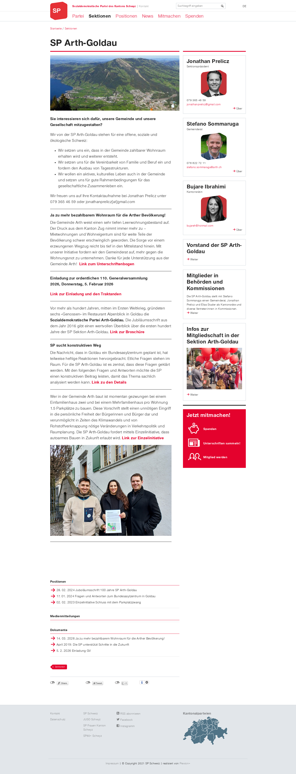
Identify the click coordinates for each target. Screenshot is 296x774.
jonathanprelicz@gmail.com (204, 104)
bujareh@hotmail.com (200, 225)
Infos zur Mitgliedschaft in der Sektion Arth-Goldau (213, 335)
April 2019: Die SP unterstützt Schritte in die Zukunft (93, 645)
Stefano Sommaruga (213, 124)
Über (239, 108)
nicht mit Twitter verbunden (88, 683)
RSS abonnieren (130, 713)
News (147, 16)
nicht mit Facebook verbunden (52, 683)
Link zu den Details (109, 382)
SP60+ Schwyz (92, 736)
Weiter (194, 259)
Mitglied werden (215, 457)
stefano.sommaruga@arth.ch (204, 167)
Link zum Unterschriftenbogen (106, 264)
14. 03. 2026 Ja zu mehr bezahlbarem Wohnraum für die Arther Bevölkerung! (111, 638)
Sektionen (100, 16)
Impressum (112, 763)
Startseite (56, 28)
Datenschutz (57, 719)
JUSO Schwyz (92, 719)
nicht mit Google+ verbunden (117, 683)
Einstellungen (146, 682)
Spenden (194, 16)
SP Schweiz (90, 713)
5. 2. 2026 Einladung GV (74, 651)
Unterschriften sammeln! (221, 443)
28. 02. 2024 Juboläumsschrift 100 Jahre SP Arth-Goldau (97, 590)
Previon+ (185, 763)
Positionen (126, 16)
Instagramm (127, 726)
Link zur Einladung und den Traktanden (85, 294)
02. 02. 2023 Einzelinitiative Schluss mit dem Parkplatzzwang (99, 602)
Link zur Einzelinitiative (143, 438)
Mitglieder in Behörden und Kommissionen (205, 282)
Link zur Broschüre (127, 332)
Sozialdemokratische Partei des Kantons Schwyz (104, 6)
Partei (78, 16)
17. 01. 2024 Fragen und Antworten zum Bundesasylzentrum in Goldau (106, 596)
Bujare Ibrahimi (206, 187)
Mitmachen (169, 16)
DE (244, 6)
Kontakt (144, 6)
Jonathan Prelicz (208, 61)
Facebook (126, 720)
